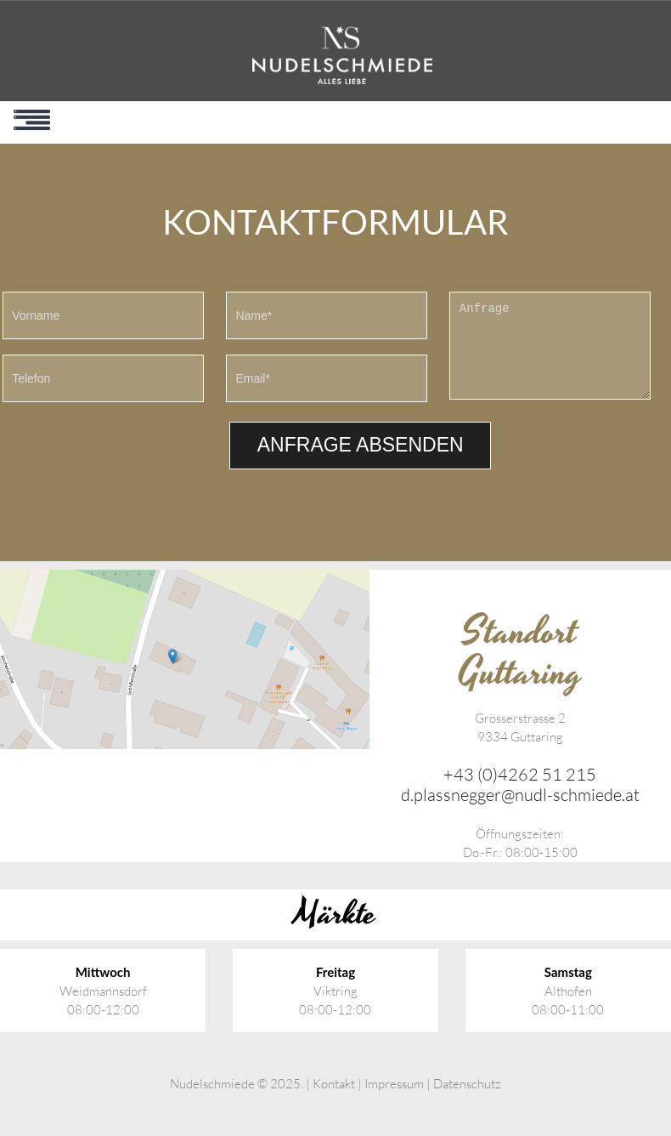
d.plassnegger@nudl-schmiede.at (520, 794)
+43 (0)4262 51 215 (519, 774)
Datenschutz (467, 1084)
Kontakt (334, 1084)
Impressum (394, 1084)
